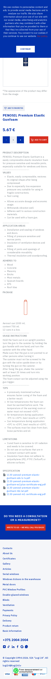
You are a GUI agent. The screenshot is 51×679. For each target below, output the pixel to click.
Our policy (42, 36)
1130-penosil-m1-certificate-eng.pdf (26, 494)
